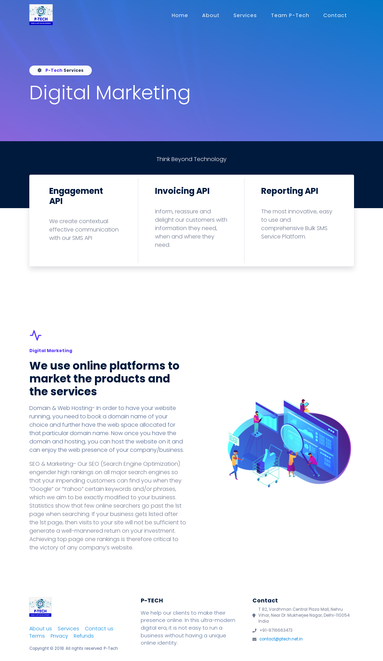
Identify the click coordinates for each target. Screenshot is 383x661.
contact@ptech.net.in (281, 639)
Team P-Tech (290, 15)
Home (180, 15)
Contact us (99, 628)
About (211, 15)
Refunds (84, 635)
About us (40, 628)
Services (245, 15)
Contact (335, 15)
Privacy (59, 635)
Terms (37, 635)
